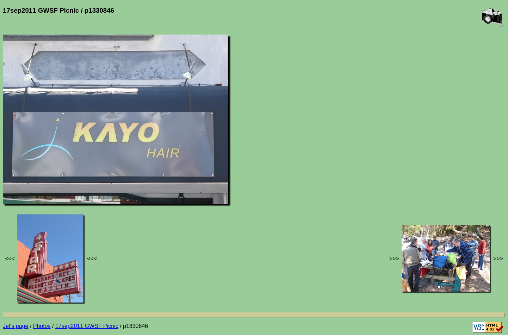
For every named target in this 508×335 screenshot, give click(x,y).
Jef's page (15, 326)
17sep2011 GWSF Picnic (86, 326)
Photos (42, 326)
